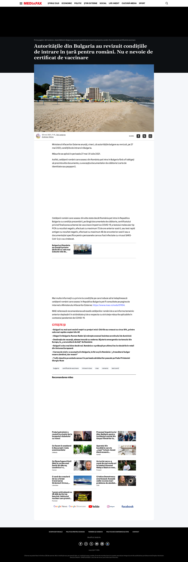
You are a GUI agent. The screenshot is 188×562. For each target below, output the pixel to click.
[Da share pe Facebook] (138, 136)
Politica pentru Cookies (75, 532)
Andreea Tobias (48, 137)
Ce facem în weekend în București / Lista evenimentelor (61, 448)
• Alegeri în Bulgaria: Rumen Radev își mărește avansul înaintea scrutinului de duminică (91, 336)
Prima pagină (39, 40)
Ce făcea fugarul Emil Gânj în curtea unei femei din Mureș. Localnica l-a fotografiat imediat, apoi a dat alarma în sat (61, 464)
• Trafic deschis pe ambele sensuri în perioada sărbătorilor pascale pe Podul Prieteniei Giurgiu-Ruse (91, 359)
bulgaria (56, 368)
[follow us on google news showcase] (77, 506)
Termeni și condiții (95, 532)
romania (105, 368)
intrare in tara (87, 368)
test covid (115, 368)
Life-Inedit (114, 3)
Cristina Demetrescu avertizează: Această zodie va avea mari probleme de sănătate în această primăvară (106, 480)
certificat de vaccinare (71, 368)
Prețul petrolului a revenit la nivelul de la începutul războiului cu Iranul (62, 435)
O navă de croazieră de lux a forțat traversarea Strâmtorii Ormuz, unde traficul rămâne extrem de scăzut (61, 480)
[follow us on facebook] (127, 506)
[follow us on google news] (60, 506)
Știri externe (90, 3)
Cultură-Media (129, 3)
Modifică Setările (94, 537)
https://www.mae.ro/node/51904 (109, 305)
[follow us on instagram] (110, 506)
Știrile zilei (53, 3)
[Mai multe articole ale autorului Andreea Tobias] (38, 136)
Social (103, 3)
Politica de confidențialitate (117, 532)
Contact (135, 532)
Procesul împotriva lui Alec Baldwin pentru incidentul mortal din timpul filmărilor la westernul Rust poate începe (106, 435)
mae (97, 368)
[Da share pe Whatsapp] (150, 136)
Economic (67, 3)
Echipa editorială (55, 532)
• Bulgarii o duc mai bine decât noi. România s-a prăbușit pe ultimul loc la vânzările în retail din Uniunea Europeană (93, 347)
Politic (78, 3)
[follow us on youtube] (94, 506)
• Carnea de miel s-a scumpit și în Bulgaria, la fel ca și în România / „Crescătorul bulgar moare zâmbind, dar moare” (91, 353)
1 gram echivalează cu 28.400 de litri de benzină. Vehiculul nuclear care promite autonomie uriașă (62, 495)
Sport (142, 3)
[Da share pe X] (144, 136)
